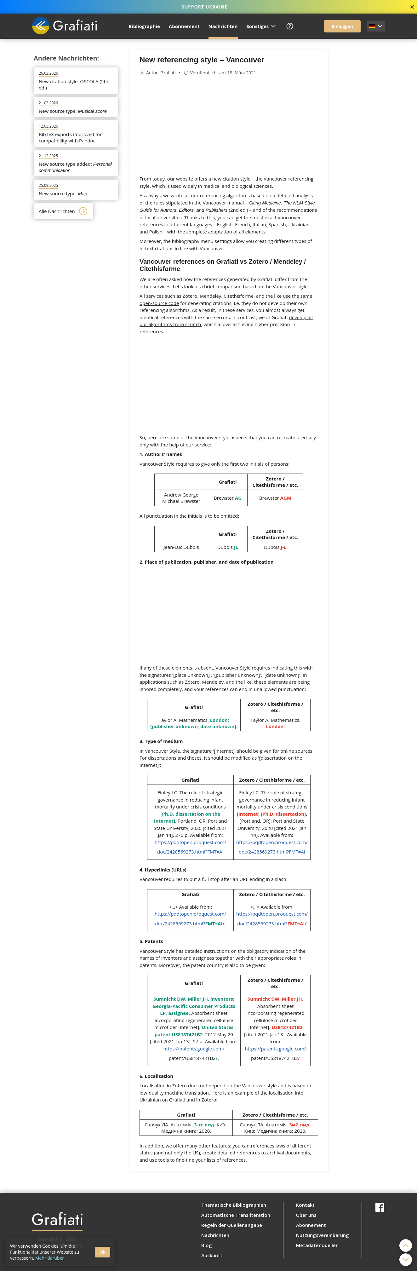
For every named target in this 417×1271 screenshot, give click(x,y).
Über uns (306, 1215)
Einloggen (342, 26)
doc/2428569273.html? (189, 923)
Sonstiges (262, 26)
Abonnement (184, 26)
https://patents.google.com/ (193, 1048)
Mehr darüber (49, 1258)
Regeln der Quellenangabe (231, 1225)
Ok (103, 1252)
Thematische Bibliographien (233, 1205)
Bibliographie (144, 26)
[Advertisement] (359, 143)
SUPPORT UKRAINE (205, 7)
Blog (206, 1245)
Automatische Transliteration (235, 1215)
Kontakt (305, 1205)
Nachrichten (223, 26)
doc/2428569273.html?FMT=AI (190, 851)
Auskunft (211, 1255)
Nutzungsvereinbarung (322, 1235)
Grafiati (167, 73)
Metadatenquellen (317, 1245)
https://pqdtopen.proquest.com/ (190, 842)
